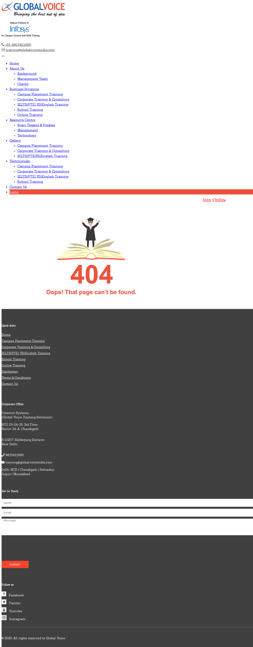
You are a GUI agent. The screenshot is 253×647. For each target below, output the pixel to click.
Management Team (32, 79)
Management (27, 130)
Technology (26, 135)
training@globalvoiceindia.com (28, 50)
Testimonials (19, 161)
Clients (22, 84)
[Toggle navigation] (3, 56)
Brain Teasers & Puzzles (36, 125)
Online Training (30, 115)
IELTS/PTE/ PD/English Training (43, 104)
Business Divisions (24, 89)
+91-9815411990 (16, 45)
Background (27, 74)
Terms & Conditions (16, 378)
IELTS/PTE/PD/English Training (42, 156)
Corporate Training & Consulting (43, 99)
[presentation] (25, 545)
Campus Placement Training (40, 94)
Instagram (13, 619)
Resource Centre (22, 120)
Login (14, 192)
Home (14, 63)
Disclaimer (10, 371)
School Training (30, 110)
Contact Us (18, 187)
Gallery (15, 140)
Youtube (12, 611)
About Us (16, 68)
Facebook (13, 595)
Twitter (11, 603)
